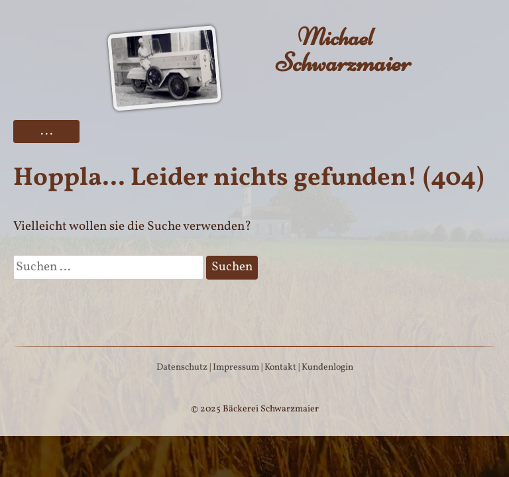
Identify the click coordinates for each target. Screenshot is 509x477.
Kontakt (280, 367)
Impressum (236, 367)
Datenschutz (181, 367)
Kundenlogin (327, 367)
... (46, 131)
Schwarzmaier (335, 50)
